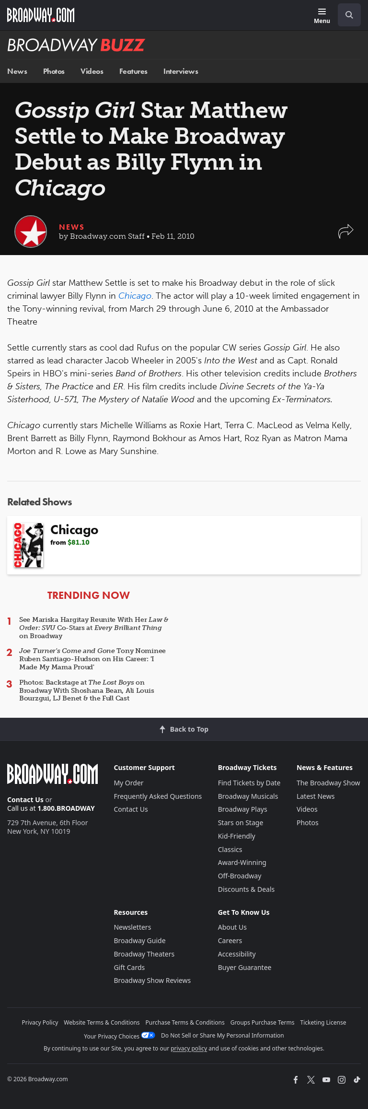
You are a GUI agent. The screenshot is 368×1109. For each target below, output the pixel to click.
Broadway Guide (139, 940)
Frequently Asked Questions (158, 796)
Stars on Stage (241, 822)
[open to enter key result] (349, 14)
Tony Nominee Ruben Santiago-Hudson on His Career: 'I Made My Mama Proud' (92, 659)
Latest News (316, 796)
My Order (128, 782)
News (17, 71)
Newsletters (132, 927)
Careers (230, 940)
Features (133, 71)
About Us (232, 927)
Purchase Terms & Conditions (185, 1022)
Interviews (180, 71)
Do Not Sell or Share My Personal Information (222, 1035)
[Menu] (322, 16)
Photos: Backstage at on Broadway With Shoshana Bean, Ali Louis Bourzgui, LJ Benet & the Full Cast (86, 690)
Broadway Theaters (144, 953)
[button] (346, 236)
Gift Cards (129, 967)
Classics (230, 849)
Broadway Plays (242, 809)
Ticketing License (323, 1022)
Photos (54, 71)
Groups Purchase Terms (262, 1022)
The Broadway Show (328, 782)
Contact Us (25, 799)
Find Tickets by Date (249, 782)
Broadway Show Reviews (152, 980)
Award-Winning (242, 862)
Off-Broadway (240, 875)
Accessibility (237, 953)
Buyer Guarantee (245, 967)
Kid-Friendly (236, 836)
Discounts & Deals (246, 889)
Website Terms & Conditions (101, 1022)
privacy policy (189, 1048)
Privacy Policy (40, 1022)
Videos (91, 71)
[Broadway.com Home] (40, 15)
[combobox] (345, 14)
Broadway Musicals (248, 796)
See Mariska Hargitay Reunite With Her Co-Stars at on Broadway (93, 628)
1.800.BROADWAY (66, 808)
